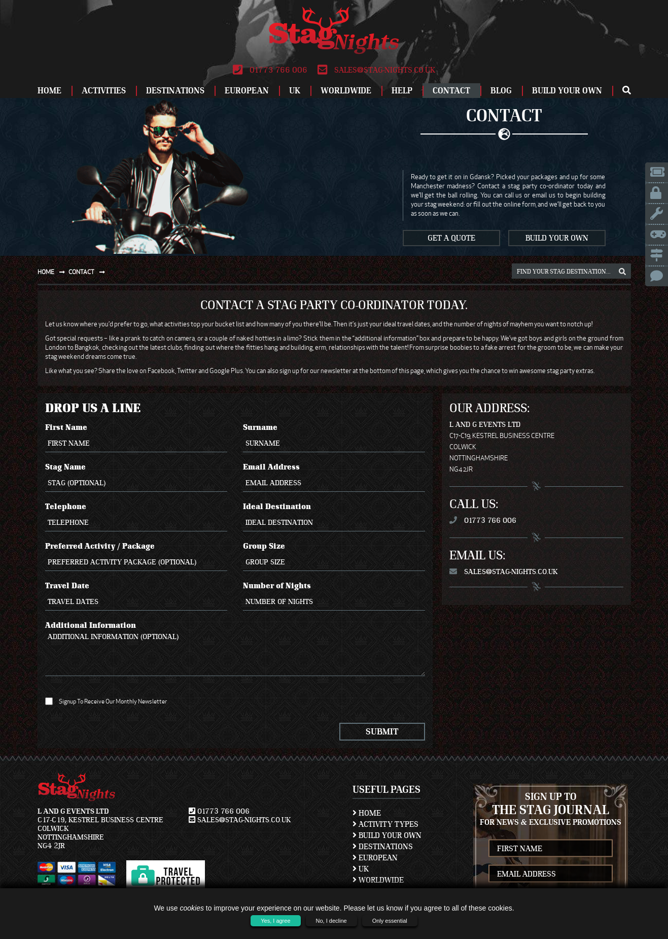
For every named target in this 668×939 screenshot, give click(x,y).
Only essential (389, 921)
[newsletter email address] (550, 874)
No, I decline (331, 921)
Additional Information (235, 648)
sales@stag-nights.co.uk (376, 70)
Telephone (136, 516)
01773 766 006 (270, 70)
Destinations (175, 90)
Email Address (334, 477)
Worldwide (346, 90)
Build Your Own (567, 90)
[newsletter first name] (550, 848)
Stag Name (136, 477)
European (247, 90)
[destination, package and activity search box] (571, 271)
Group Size (334, 556)
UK (294, 90)
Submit (382, 731)
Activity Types (385, 824)
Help (402, 90)
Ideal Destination (334, 516)
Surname (334, 437)
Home (49, 90)
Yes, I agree (275, 921)
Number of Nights (334, 596)
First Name (136, 437)
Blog (501, 90)
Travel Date (136, 596)
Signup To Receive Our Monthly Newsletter (106, 701)
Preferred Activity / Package (136, 556)
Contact (451, 90)
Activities (104, 90)
